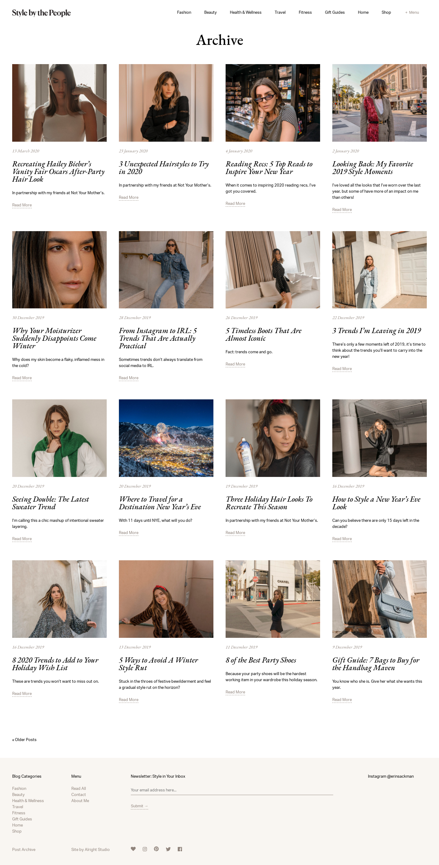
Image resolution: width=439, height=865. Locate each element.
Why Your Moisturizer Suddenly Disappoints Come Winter (54, 338)
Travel (280, 12)
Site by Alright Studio (90, 849)
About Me (80, 800)
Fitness (305, 12)
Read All (78, 788)
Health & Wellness (246, 12)
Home (363, 12)
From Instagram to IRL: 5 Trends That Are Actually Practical (158, 338)
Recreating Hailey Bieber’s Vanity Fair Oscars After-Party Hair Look (58, 172)
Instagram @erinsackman (391, 776)
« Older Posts (24, 739)
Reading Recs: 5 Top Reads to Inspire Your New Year (269, 168)
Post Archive (23, 849)
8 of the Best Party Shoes (261, 660)
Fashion (184, 12)
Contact (78, 794)
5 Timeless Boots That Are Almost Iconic (264, 335)
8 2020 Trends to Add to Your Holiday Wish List (55, 664)
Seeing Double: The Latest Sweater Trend (50, 503)
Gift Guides (335, 12)
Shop (386, 12)
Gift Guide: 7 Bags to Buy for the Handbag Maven (375, 664)
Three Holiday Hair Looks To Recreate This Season (269, 503)
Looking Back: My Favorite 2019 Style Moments (372, 168)
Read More (22, 204)
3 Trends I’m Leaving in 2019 (376, 331)
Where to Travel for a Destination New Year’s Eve (160, 503)
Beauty (210, 12)
